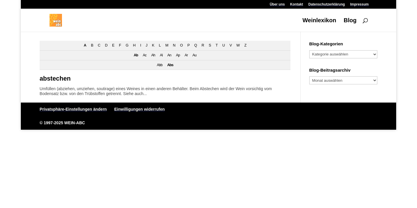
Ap (178, 55)
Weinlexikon (319, 20)
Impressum (359, 4)
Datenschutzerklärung (326, 4)
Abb (159, 65)
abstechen (55, 78)
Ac (145, 55)
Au (194, 55)
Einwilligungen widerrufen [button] (139, 109)
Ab (136, 55)
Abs (170, 65)
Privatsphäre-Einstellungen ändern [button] (73, 109)
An (169, 55)
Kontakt (296, 4)
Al (161, 55)
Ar (186, 55)
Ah (153, 55)
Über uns (277, 4)
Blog (350, 20)
